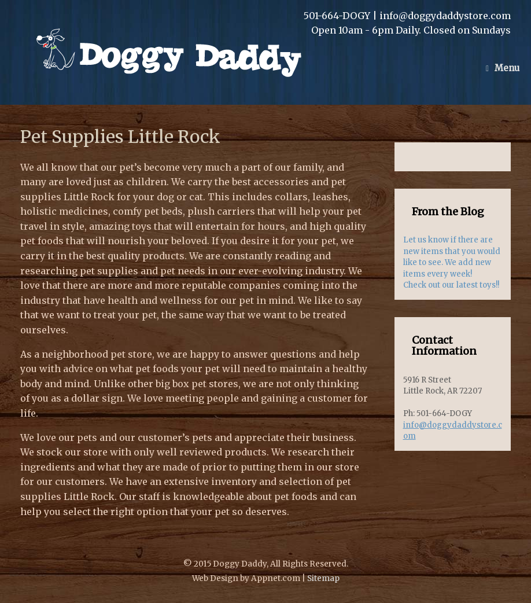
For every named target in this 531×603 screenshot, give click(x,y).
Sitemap (323, 578)
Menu (502, 67)
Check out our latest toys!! (451, 285)
